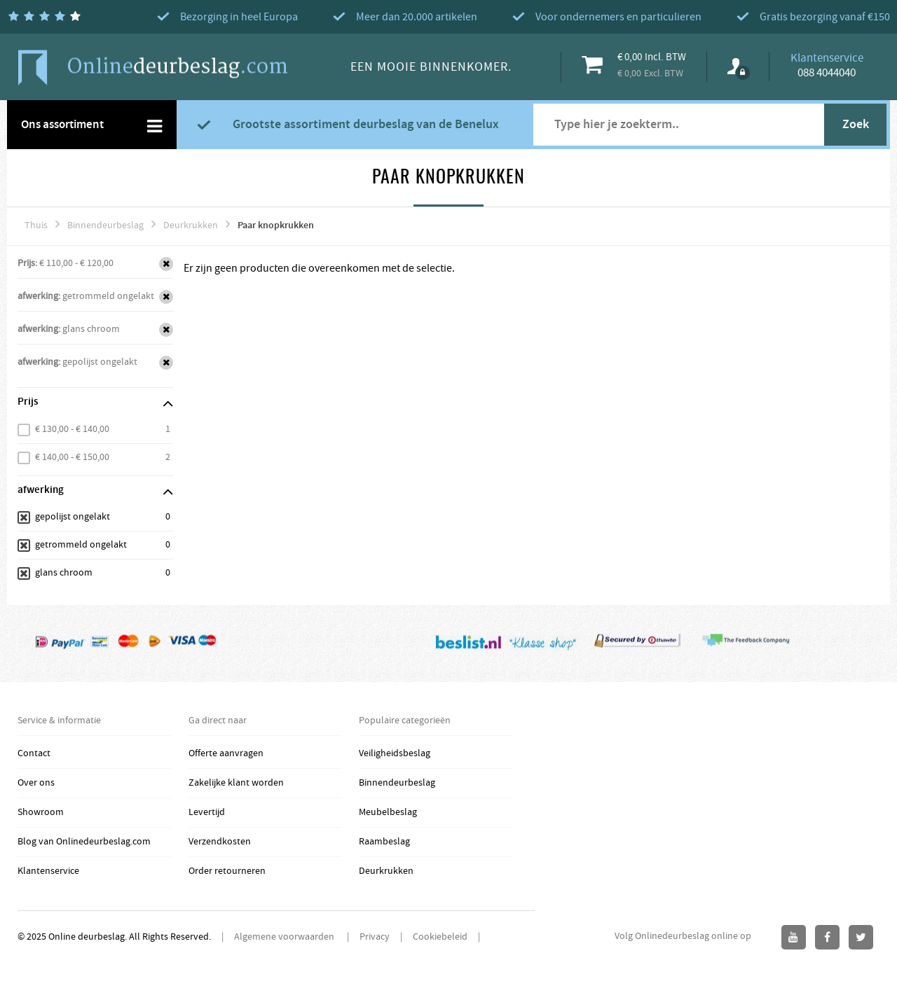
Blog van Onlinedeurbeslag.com (84, 841)
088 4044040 (826, 73)
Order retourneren (227, 871)
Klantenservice (48, 871)
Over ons (36, 783)
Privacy (375, 937)
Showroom (41, 812)
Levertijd (207, 812)
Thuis (36, 225)
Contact (34, 753)
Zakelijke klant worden (236, 783)
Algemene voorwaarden (285, 937)
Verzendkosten (220, 841)
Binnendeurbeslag (105, 225)
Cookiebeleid (440, 937)
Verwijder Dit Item (166, 264)
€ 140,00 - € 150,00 (72, 457)
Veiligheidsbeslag (394, 753)
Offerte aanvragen (226, 753)
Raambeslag (384, 841)
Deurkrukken (190, 225)
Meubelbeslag (388, 812)
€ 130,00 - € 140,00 (72, 429)
